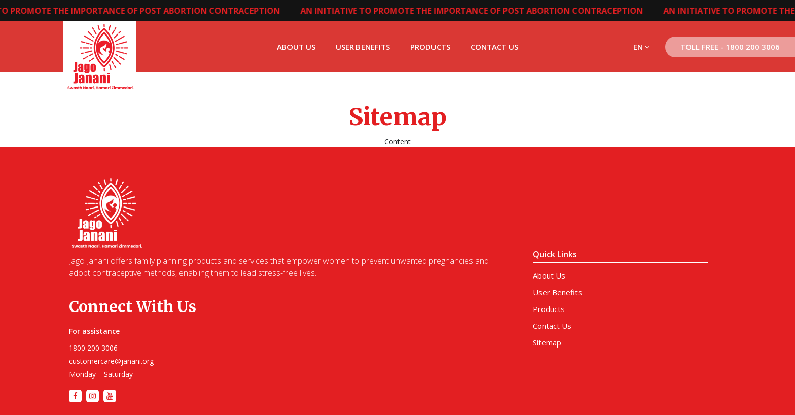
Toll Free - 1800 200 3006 (730, 47)
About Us (296, 47)
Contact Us (494, 47)
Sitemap (547, 342)
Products (430, 47)
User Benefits (363, 47)
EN (641, 47)
